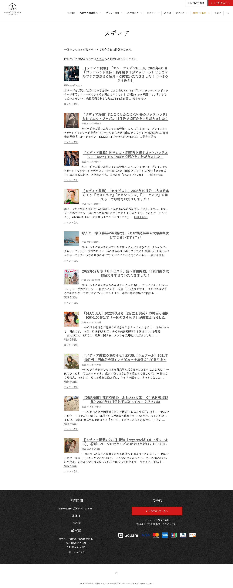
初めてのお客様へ (89, 13)
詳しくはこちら (76, 552)
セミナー (151, 13)
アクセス (180, 13)
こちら (100, 59)
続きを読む (139, 98)
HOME (71, 13)
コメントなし (71, 104)
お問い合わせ (199, 13)
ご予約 (167, 13)
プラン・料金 (112, 13)
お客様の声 (133, 13)
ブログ (217, 13)
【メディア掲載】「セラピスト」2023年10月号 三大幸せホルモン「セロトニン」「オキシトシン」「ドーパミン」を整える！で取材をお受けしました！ (125, 195)
